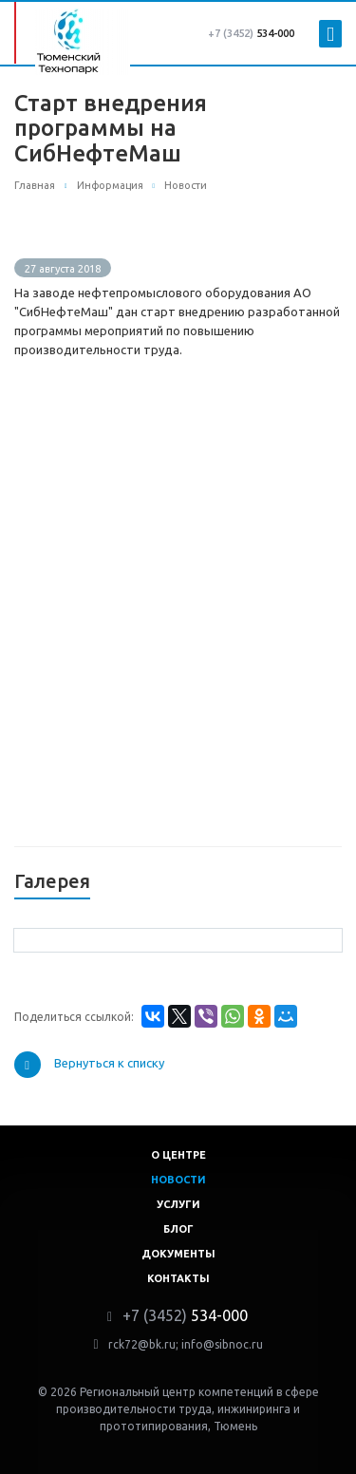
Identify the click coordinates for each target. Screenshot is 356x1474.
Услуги (178, 1204)
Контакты (178, 1278)
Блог (178, 1229)
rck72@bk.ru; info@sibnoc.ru (185, 1344)
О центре (178, 1155)
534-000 (251, 33)
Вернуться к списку (89, 1064)
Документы (178, 1253)
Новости (178, 1179)
